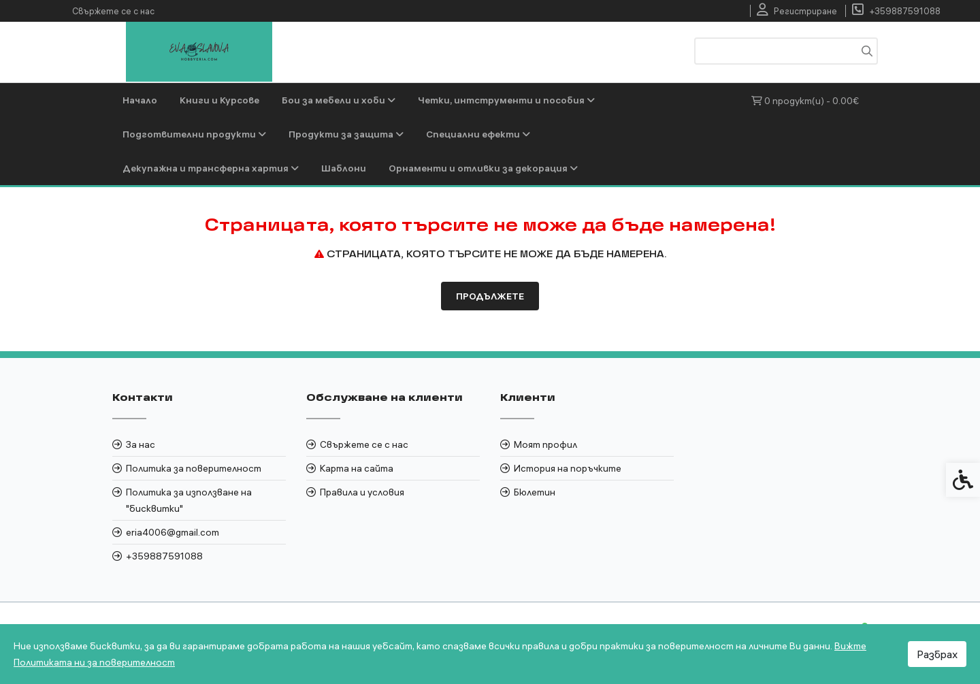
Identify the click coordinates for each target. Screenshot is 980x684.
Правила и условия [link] (362, 492)
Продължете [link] (490, 296)
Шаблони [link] (343, 168)
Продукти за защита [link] (346, 134)
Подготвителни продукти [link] (194, 134)
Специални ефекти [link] (478, 134)
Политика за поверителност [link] (193, 468)
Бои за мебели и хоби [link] (338, 100)
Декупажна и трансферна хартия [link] (210, 168)
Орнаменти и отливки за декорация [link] (483, 168)
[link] (797, 10)
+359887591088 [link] (164, 556)
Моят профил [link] (545, 444)
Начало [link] (139, 100)
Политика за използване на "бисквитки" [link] (189, 500)
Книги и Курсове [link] (219, 100)
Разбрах (937, 654)
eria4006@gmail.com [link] (172, 532)
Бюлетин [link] (534, 492)
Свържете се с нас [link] (113, 10)
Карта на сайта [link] (356, 468)
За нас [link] (140, 444)
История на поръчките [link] (567, 468)
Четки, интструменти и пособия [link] (506, 100)
